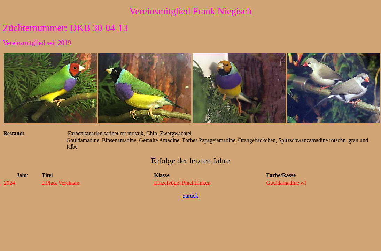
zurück (190, 196)
